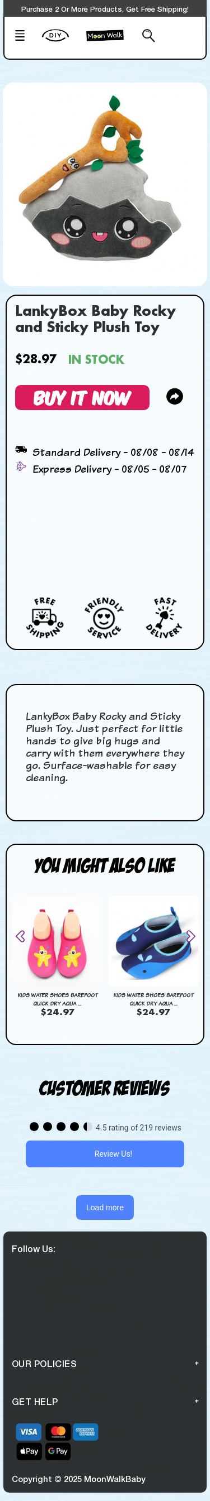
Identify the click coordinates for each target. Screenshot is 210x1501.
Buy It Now (82, 397)
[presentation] (24, 936)
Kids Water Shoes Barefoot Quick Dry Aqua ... (57, 999)
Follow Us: (33, 1248)
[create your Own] (61, 42)
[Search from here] (145, 37)
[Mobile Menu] (24, 37)
